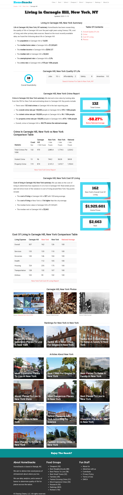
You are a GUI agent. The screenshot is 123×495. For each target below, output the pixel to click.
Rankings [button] (98, 2)
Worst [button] (81, 2)
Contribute (87, 472)
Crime (85, 34)
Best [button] (59, 2)
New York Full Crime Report (45, 170)
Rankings (53, 487)
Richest (53, 490)
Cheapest (53, 466)
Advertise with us (89, 469)
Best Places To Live (57, 472)
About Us (106, 2)
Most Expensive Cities (58, 482)
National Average (68, 240)
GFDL (31, 315)
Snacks (23, 2)
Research (53, 485)
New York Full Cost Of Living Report (45, 281)
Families (53, 477)
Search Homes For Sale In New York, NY (77, 81)
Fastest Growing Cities (58, 479)
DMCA (85, 479)
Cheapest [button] (74, 2)
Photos (85, 40)
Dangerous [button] (89, 2)
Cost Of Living (88, 37)
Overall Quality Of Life (91, 32)
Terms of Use (88, 477)
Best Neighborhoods (58, 469)
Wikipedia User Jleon (23, 315)
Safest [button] (66, 2)
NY (20, 6)
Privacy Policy (88, 474)
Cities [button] (54, 2)
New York (25, 6)
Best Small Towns (57, 474)
